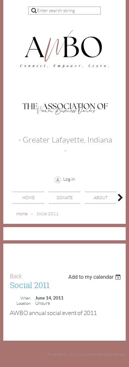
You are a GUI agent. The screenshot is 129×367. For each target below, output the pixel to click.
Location (23, 303)
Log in (69, 179)
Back (16, 276)
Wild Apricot (78, 354)
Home (22, 213)
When (25, 298)
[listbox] (95, 277)
